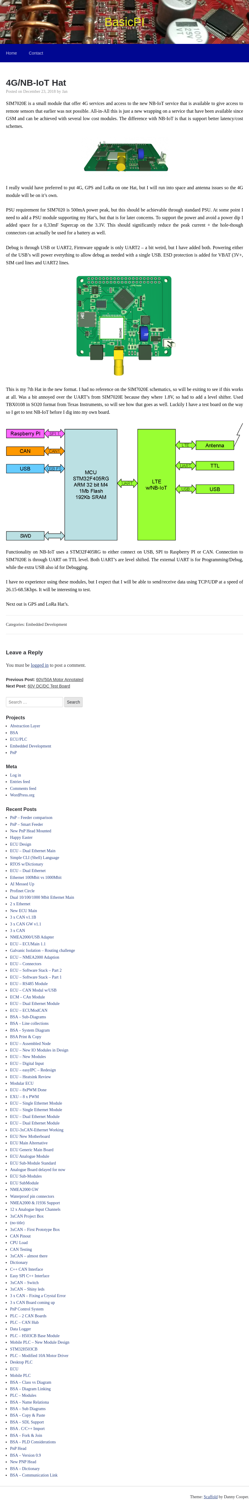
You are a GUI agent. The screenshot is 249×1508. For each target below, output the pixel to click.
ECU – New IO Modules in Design (39, 1050)
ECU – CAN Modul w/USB (33, 990)
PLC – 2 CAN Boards (28, 1316)
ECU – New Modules (28, 1056)
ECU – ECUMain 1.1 (28, 944)
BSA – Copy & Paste (27, 1415)
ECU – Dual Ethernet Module (35, 1003)
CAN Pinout (20, 1236)
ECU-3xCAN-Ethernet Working (36, 1130)
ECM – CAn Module (27, 997)
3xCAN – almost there (28, 1256)
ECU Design (20, 844)
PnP (13, 752)
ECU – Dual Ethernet (28, 870)
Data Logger (20, 1329)
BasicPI (125, 21)
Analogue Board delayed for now (37, 1169)
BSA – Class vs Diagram (30, 1382)
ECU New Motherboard (30, 1136)
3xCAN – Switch (24, 1282)
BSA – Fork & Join (26, 1435)
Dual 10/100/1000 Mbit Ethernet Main (42, 897)
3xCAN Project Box (27, 1216)
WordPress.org (22, 795)
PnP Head (18, 1448)
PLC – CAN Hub (24, 1322)
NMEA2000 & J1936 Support (35, 1203)
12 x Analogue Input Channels (35, 1209)
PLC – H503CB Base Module (35, 1336)
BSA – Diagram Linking (30, 1389)
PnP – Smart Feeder (26, 824)
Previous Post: (44, 679)
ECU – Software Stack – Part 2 (36, 970)
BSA (14, 733)
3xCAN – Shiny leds (27, 1289)
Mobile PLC (20, 1375)
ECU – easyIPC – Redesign (33, 1070)
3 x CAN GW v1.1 (25, 924)
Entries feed (20, 782)
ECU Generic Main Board (32, 1150)
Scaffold (211, 1497)
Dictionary (19, 1262)
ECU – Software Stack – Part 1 (36, 977)
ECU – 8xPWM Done (28, 1090)
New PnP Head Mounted (30, 831)
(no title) (17, 1223)
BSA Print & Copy (25, 1037)
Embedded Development (46, 624)
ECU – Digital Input (27, 1063)
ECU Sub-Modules (26, 1176)
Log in (15, 775)
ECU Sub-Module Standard (33, 1163)
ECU (14, 1369)
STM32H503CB (24, 1349)
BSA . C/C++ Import (27, 1428)
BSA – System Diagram (30, 1030)
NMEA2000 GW (24, 1189)
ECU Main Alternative (29, 1143)
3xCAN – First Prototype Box (35, 1229)
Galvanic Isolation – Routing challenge (42, 950)
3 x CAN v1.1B (23, 917)
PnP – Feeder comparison (31, 817)
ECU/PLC (18, 739)
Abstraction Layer (25, 726)
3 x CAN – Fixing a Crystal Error (38, 1296)
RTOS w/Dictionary (26, 864)
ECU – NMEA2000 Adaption (34, 957)
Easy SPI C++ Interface (29, 1276)
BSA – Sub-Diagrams (28, 1017)
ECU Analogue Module (29, 1156)
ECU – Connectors (25, 964)
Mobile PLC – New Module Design (39, 1342)
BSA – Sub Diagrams (28, 1409)
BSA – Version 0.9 (25, 1455)
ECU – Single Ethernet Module (36, 1103)
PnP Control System (27, 1309)
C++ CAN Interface (26, 1269)
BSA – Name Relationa (29, 1402)
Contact (36, 53)
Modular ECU (22, 1083)
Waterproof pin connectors (32, 1196)
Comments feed (23, 788)
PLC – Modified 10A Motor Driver (39, 1355)
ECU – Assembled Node (30, 1043)
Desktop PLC (21, 1362)
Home (11, 53)
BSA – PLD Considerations (33, 1442)
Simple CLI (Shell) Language (34, 857)
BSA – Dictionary (25, 1468)
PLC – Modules (23, 1395)
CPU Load (19, 1242)
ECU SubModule (24, 1183)
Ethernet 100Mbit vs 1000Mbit (36, 877)
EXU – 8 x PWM (24, 1097)
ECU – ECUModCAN (28, 1010)
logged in (40, 665)
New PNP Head (23, 1462)
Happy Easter (21, 837)
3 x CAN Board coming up (32, 1302)
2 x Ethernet (20, 904)
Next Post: (38, 686)
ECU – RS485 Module (29, 984)
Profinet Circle (22, 891)
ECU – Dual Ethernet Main (32, 851)
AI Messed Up (22, 884)
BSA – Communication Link (34, 1475)
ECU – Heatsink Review (30, 1077)
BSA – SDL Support (27, 1422)
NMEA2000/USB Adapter (32, 937)
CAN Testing (21, 1249)
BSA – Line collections (29, 1023)
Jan (65, 91)
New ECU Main (23, 911)
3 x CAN (17, 930)
